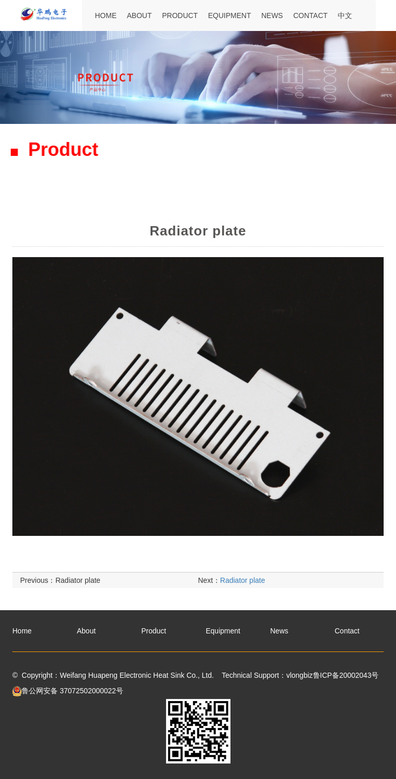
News (272, 15)
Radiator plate (77, 591)
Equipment (229, 15)
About (139, 15)
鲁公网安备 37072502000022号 (67, 691)
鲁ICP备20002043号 (346, 675)
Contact (310, 15)
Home (106, 15)
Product (179, 15)
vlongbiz (299, 675)
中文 (345, 15)
